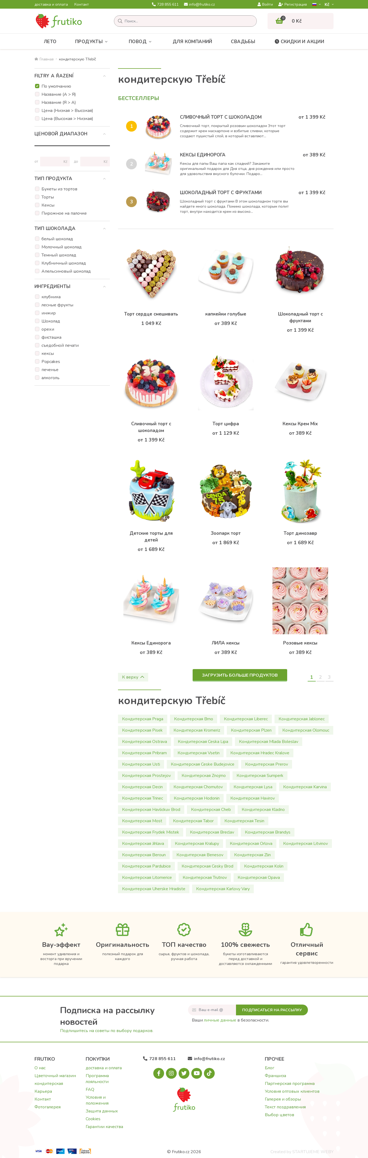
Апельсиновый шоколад (66, 271)
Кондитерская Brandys (267, 832)
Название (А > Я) (58, 94)
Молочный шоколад (61, 247)
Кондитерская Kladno (263, 810)
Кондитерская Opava (259, 878)
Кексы (47, 205)
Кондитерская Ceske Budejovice (202, 764)
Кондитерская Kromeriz (196, 730)
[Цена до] (93, 161)
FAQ (90, 1089)
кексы (47, 354)
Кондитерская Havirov (252, 798)
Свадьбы (243, 42)
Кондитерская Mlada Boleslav (268, 742)
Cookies (93, 1119)
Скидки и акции (299, 42)
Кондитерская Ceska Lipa (203, 742)
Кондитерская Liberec (246, 719)
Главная (44, 59)
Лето (50, 42)
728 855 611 (165, 4)
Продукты (92, 41)
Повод (141, 41)
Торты (47, 197)
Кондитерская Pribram (144, 753)
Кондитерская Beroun (144, 855)
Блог (269, 1068)
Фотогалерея (47, 1107)
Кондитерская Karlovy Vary (223, 889)
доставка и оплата (51, 4)
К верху (133, 677)
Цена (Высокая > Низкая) (67, 119)
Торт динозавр (300, 533)
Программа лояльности (97, 1079)
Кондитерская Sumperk (260, 776)
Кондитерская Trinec (142, 798)
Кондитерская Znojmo (204, 776)
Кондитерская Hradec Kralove (259, 753)
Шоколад (50, 321)
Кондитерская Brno (193, 719)
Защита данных (102, 1111)
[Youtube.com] (196, 1073)
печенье (49, 370)
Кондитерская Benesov (199, 855)
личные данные (220, 1020)
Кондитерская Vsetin (199, 753)
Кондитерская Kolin (263, 866)
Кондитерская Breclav (212, 832)
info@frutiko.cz (199, 4)
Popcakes (50, 362)
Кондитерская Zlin (252, 855)
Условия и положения (97, 1100)
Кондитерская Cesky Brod (207, 866)
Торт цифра (226, 424)
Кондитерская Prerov (266, 764)
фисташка (51, 337)
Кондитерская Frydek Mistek (150, 832)
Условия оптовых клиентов (292, 1091)
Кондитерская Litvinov (305, 844)
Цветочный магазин (55, 1076)
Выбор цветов (279, 1115)
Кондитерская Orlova (251, 844)
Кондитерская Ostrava (144, 742)
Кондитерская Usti (141, 764)
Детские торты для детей (151, 536)
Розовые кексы (300, 643)
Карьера (43, 1091)
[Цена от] (53, 161)
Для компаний (192, 42)
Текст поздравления (285, 1107)
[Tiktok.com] (209, 1073)
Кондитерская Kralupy (197, 844)
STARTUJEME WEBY (313, 1152)
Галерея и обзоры (283, 1099)
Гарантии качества (104, 1127)
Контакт (81, 4)
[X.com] (184, 1073)
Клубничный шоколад (63, 263)
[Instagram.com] (171, 1073)
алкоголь (50, 378)
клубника (51, 297)
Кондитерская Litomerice (147, 878)
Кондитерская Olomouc (305, 730)
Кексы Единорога (202, 155)
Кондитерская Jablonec (302, 719)
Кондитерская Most (142, 821)
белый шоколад (57, 239)
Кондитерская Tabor (193, 821)
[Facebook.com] (158, 1073)
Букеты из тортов (59, 189)
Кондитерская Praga (142, 719)
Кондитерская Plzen (251, 730)
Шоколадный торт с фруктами (221, 193)
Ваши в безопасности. (230, 1020)
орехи (47, 329)
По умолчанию (56, 86)
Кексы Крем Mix (300, 424)
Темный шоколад (58, 255)
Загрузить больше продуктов (240, 675)
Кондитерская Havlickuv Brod (151, 810)
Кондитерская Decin (142, 787)
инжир (48, 313)
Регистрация (292, 4)
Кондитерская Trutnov (205, 878)
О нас (40, 1068)
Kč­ (328, 4)
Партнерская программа (290, 1084)
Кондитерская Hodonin (197, 798)
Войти (265, 4)
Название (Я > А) (58, 102)
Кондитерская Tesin (244, 821)
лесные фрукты (57, 305)
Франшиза (275, 1076)
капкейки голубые (225, 314)
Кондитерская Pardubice (146, 866)
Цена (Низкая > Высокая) (67, 111)
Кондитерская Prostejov (146, 776)
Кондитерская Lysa (253, 787)
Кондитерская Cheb (211, 810)
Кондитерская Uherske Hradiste (153, 889)
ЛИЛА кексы (225, 643)
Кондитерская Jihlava (143, 844)
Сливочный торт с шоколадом (221, 117)
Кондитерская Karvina (305, 787)
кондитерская (48, 1084)
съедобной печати (60, 345)
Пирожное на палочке (64, 213)
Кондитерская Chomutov (198, 787)
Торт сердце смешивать (151, 314)
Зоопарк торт (226, 533)
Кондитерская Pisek (142, 730)
